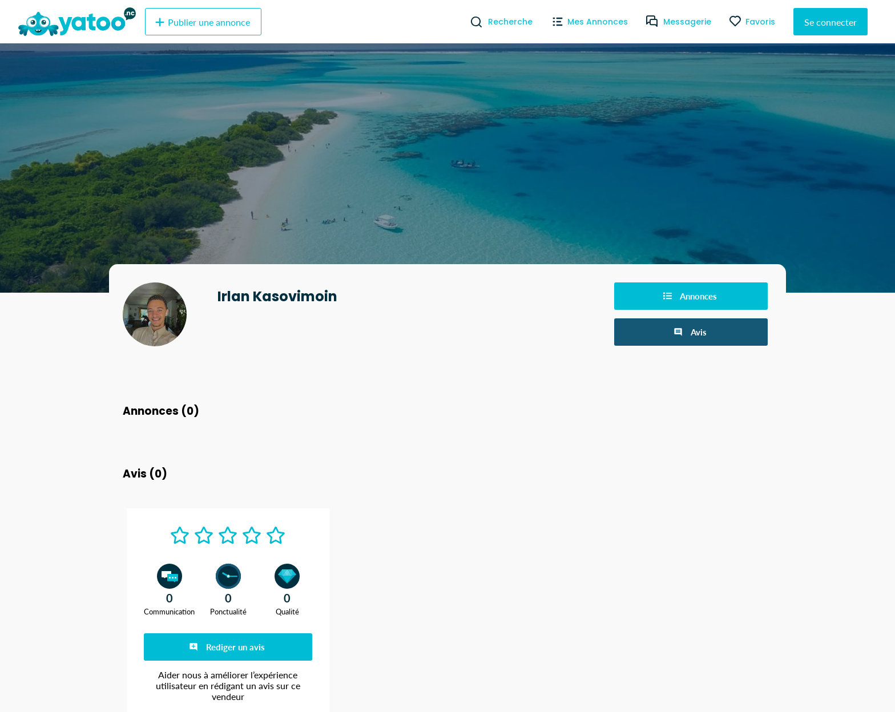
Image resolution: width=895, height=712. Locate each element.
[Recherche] (471, 21)
